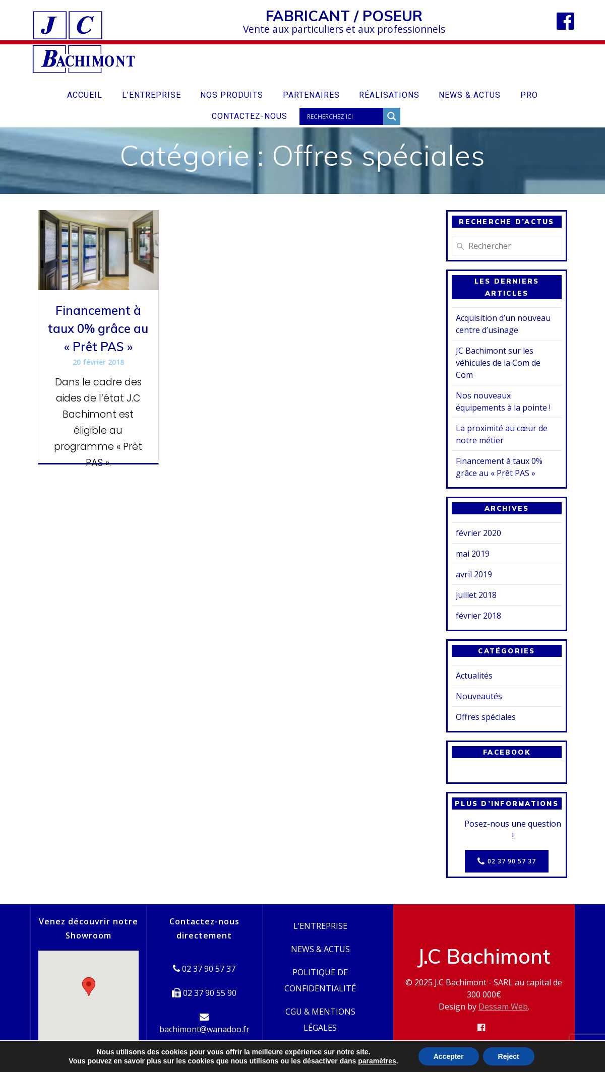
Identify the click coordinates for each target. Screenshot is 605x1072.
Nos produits (231, 95)
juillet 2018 (476, 594)
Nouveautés (479, 696)
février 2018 (478, 615)
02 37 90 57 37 (506, 861)
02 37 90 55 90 (204, 992)
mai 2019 (473, 553)
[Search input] (344, 116)
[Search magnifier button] (391, 116)
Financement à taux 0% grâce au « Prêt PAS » (98, 328)
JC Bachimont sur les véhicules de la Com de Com (498, 362)
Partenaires (311, 95)
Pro (529, 95)
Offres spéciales (486, 716)
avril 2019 (474, 574)
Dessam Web (503, 1006)
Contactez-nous (249, 116)
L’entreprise (151, 95)
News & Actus (470, 95)
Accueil (84, 95)
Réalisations (389, 95)
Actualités (474, 675)
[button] (88, 986)
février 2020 (478, 533)
